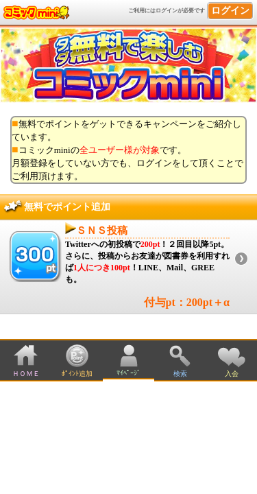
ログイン (230, 10)
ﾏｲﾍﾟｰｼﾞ (128, 373)
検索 (180, 373)
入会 (231, 373)
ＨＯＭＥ (26, 373)
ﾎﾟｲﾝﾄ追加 (77, 373)
